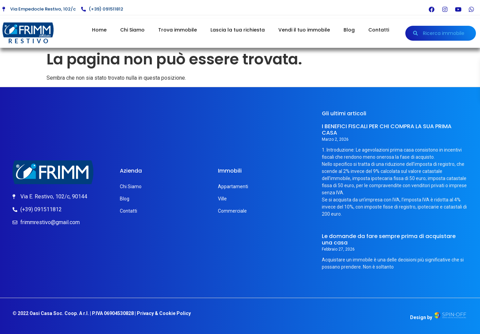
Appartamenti (233, 186)
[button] (440, 33)
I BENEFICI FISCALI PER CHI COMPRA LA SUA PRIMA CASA (386, 129)
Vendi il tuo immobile (304, 29)
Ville (222, 198)
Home (99, 29)
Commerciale (232, 211)
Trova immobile (177, 29)
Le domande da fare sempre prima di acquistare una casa (389, 239)
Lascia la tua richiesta (237, 29)
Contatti (378, 29)
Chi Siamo (132, 29)
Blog (349, 29)
